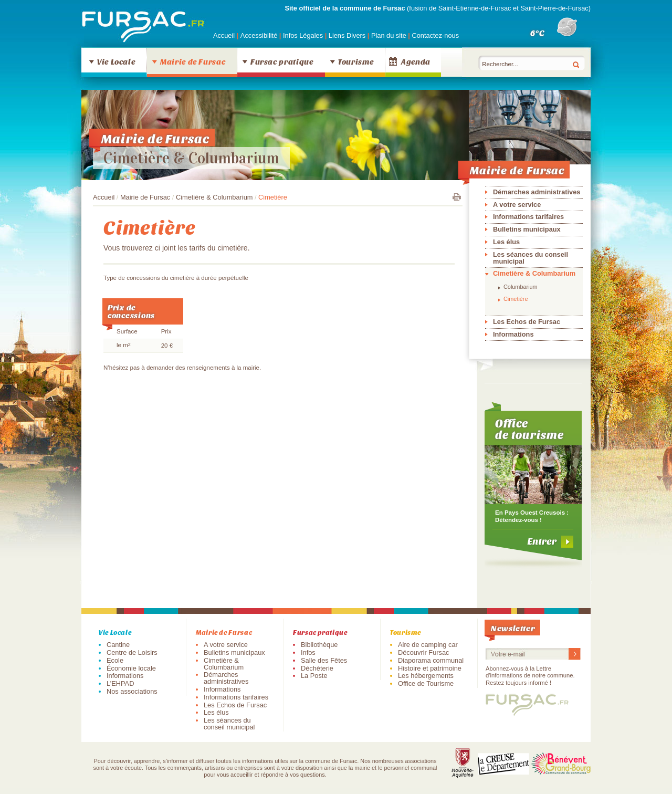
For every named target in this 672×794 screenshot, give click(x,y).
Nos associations (132, 691)
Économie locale (131, 668)
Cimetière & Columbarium (191, 158)
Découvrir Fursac (423, 652)
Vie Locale (116, 61)
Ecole (115, 660)
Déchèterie (317, 668)
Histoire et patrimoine (429, 668)
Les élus (506, 242)
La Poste (314, 676)
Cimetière (515, 299)
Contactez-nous (435, 35)
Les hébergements (426, 676)
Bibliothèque (319, 645)
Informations (513, 334)
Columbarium (520, 287)
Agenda (415, 61)
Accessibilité (259, 35)
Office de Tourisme (426, 683)
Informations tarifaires (528, 217)
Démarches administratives (536, 192)
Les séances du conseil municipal (530, 257)
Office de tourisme (529, 428)
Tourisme (355, 61)
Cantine (118, 645)
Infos (308, 652)
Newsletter (513, 628)
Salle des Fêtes (324, 660)
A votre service (517, 204)
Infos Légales (304, 35)
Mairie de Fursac (192, 61)
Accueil (224, 35)
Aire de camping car (428, 645)
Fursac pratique (281, 61)
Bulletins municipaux (527, 229)
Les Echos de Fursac (526, 322)
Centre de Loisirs (132, 652)
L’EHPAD (120, 683)
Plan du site (388, 35)
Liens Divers (347, 35)
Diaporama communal (431, 660)
